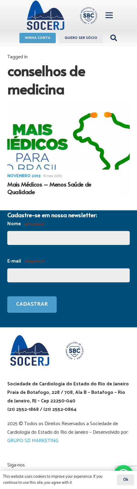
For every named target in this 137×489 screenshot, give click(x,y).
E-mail (25, 261)
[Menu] (109, 15)
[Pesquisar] (113, 38)
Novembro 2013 (23, 176)
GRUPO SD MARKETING (32, 441)
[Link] (61, 15)
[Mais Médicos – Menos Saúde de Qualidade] (68, 150)
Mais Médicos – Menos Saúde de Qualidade (49, 188)
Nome (25, 224)
